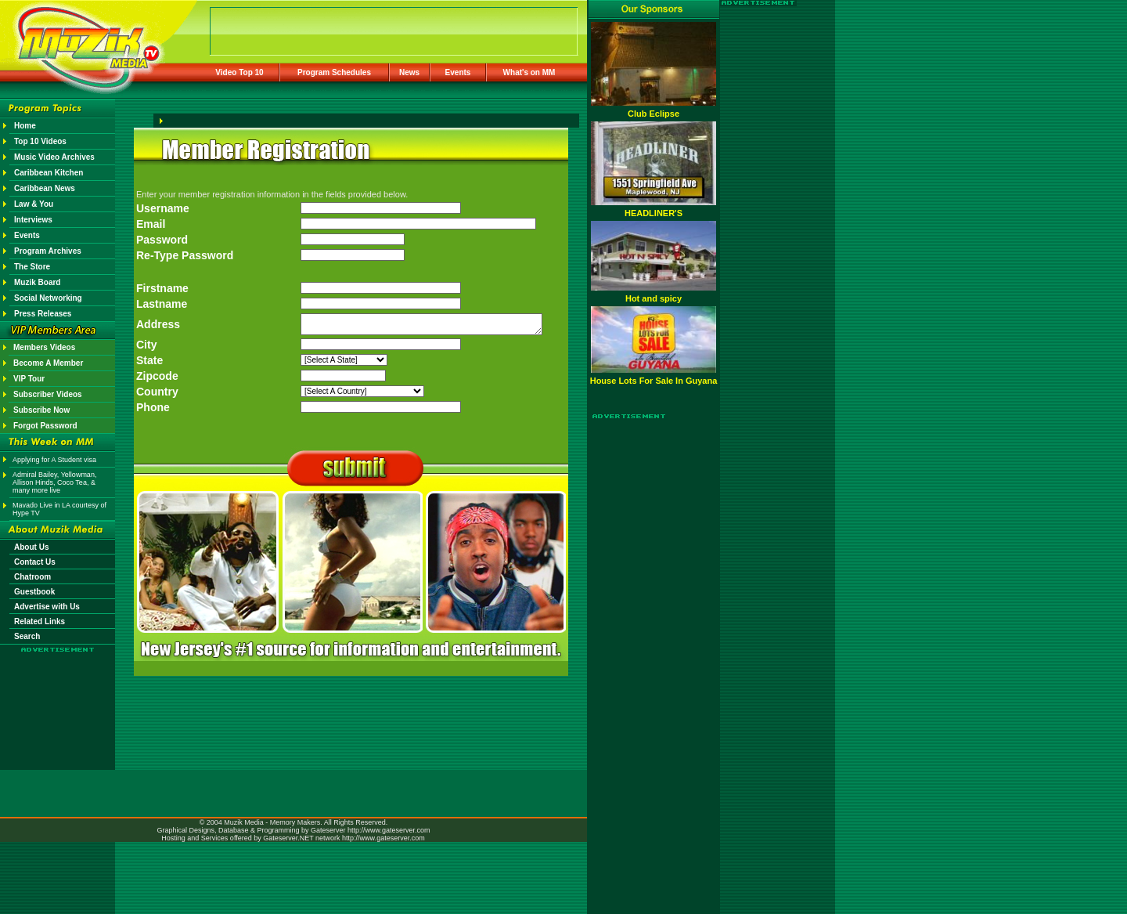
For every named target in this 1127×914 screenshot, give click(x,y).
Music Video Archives (54, 157)
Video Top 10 (239, 72)
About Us (31, 547)
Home (25, 125)
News (409, 72)
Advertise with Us (47, 606)
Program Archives (47, 251)
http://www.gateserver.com (388, 830)
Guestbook (34, 591)
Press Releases (42, 313)
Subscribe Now (41, 410)
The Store (32, 266)
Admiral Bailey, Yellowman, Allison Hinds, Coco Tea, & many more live (54, 482)
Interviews (33, 219)
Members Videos (44, 347)
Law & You (33, 204)
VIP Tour (29, 378)
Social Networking (48, 298)
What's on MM (529, 72)
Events (458, 72)
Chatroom (32, 577)
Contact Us (35, 562)
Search (27, 636)
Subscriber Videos (47, 394)
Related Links (39, 621)
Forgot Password (45, 425)
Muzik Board (37, 282)
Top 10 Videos (40, 141)
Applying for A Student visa (54, 460)
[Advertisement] (58, 698)
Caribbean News (44, 188)
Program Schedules (334, 72)
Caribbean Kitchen (48, 172)
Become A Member (48, 363)
